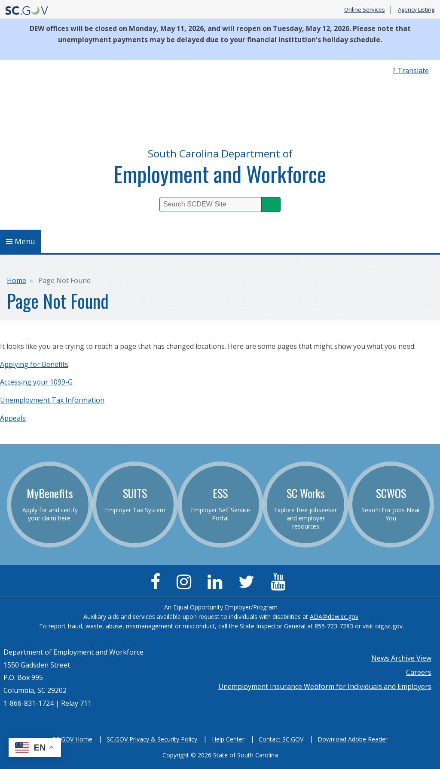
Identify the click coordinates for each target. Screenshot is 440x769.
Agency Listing (416, 10)
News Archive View (401, 658)
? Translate (411, 70)
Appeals (13, 418)
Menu (20, 241)
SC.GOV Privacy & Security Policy (152, 739)
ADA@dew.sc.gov (334, 616)
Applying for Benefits (34, 364)
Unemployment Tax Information (52, 400)
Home (16, 280)
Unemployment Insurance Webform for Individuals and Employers (324, 686)
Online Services (364, 10)
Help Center (228, 739)
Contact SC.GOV (281, 739)
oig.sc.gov (389, 626)
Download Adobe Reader (353, 739)
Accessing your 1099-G (36, 382)
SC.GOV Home (72, 739)
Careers (418, 672)
